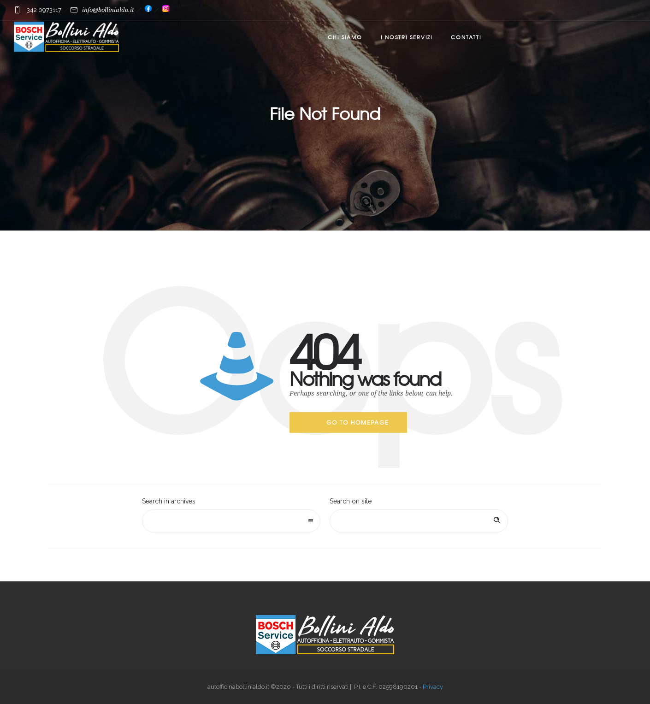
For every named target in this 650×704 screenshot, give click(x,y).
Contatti (466, 37)
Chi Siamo (345, 37)
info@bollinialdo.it (108, 9)
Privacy (433, 686)
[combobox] (231, 520)
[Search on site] (419, 520)
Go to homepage (357, 422)
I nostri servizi (406, 37)
